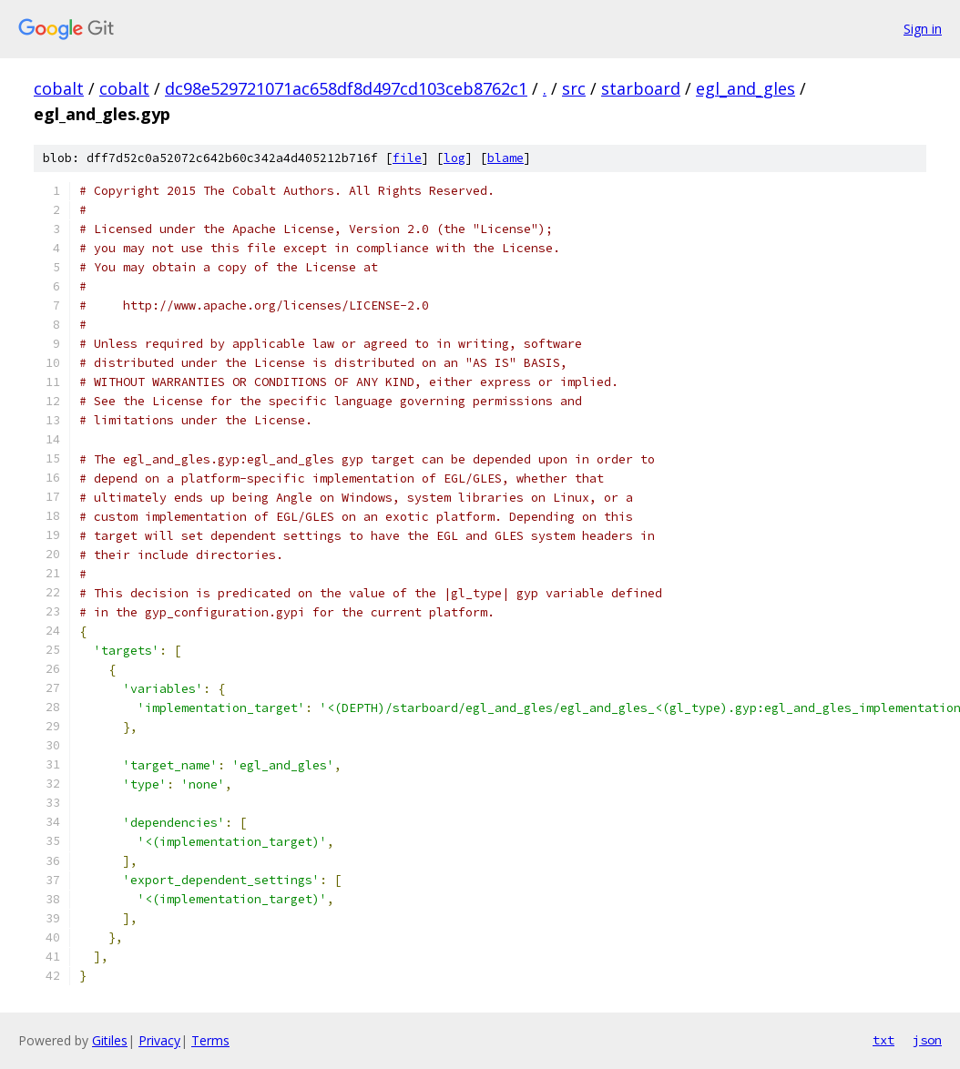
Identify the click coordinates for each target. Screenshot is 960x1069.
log (454, 158)
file (407, 158)
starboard (640, 88)
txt (883, 1040)
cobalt (59, 88)
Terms (210, 1040)
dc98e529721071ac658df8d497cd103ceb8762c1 (346, 88)
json (927, 1040)
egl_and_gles (745, 88)
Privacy (159, 1040)
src (574, 88)
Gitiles (110, 1040)
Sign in (923, 28)
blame (505, 158)
